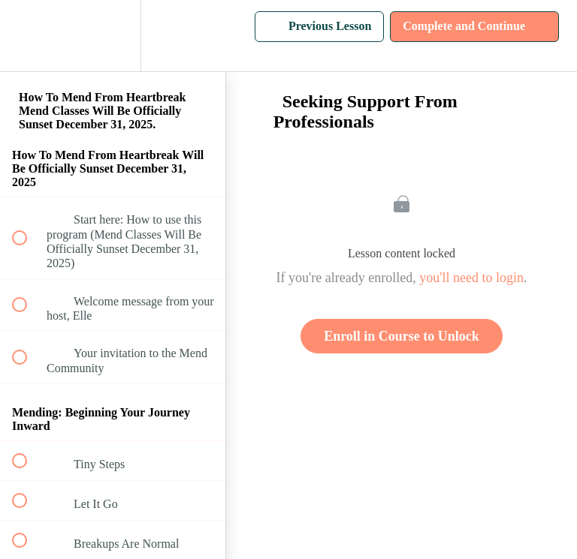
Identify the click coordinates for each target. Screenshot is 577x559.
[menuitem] (112, 35)
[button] (28, 35)
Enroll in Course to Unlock (401, 336)
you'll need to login (471, 277)
